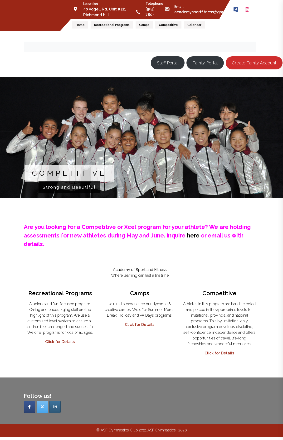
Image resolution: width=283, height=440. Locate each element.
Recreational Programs (112, 25)
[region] (141, 141)
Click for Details (60, 341)
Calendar (194, 25)
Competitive (168, 25)
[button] (141, 137)
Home (80, 25)
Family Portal (205, 62)
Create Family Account (254, 62)
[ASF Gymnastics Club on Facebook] (29, 407)
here (193, 235)
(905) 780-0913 (150, 15)
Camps (144, 25)
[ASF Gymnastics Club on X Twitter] (42, 407)
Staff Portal (167, 62)
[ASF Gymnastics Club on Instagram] (55, 407)
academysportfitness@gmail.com (205, 12)
